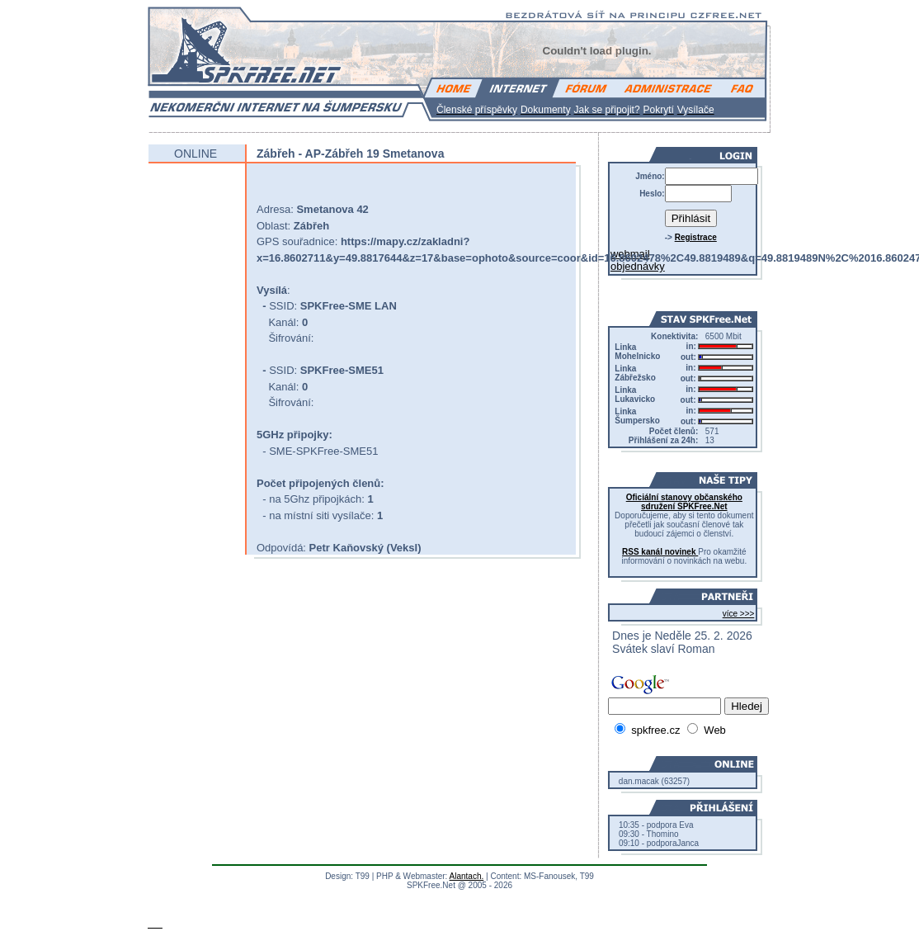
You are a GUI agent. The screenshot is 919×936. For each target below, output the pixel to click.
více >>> (739, 613)
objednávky (637, 266)
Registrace (696, 237)
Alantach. (467, 876)
